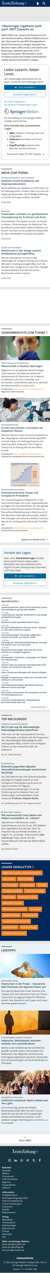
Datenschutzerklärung (12, 1201)
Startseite (6, 1170)
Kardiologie (9, 897)
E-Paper (5, 1231)
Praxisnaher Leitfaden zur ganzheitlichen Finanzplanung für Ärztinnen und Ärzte (24, 215)
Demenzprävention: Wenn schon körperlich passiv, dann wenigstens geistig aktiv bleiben (24, 608)
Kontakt (5, 1209)
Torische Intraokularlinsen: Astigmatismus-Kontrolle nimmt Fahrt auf (21, 701)
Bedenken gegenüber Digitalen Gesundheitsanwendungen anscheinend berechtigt (23, 769)
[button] (48, 3)
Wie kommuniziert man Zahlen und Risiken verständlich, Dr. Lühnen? (21, 817)
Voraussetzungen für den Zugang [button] (25, 154)
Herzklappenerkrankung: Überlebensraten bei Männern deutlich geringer (22, 686)
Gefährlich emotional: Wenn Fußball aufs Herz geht (24, 1102)
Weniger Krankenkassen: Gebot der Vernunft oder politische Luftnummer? (24, 678)
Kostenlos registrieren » (25, 94)
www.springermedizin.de (13, 1244)
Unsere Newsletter (16, 867)
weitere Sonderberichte (35, 539)
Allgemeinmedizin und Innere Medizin (22, 872)
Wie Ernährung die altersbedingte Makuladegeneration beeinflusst (20, 729)
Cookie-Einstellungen (11, 1204)
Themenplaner (8, 1222)
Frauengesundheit (12, 891)
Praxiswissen (8, 1176)
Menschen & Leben (12, 903)
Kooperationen (9, 1185)
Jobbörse (6, 1188)
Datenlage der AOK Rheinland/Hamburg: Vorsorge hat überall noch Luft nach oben (24, 643)
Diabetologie (27, 884)
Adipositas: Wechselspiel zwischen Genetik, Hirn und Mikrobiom (21, 1042)
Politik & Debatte (10, 1179)
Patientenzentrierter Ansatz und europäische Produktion (19, 494)
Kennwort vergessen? (15, 101)
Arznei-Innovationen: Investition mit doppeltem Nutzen (22, 429)
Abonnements (8, 1228)
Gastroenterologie (34, 891)
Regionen (6, 1182)
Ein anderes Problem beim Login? (21, 104)
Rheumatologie (28, 927)
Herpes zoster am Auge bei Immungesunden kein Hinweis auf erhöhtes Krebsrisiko (23, 666)
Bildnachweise (8, 1212)
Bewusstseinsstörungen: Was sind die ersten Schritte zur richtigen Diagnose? (21, 651)
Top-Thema (9, 879)
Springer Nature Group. (26, 1265)
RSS (3, 1237)
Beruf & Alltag (25, 879)
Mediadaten (7, 1219)
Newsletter (7, 1234)
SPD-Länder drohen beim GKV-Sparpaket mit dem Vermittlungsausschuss (24, 693)
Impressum (7, 1206)
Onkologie (35, 909)
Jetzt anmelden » (25, 87)
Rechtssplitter (10, 927)
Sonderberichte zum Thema (23, 332)
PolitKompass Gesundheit (16, 921)
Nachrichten (9, 601)
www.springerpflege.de (12, 1247)
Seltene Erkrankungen (14, 933)
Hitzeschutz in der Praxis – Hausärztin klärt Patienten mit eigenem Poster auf (23, 985)
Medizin (5, 1173)
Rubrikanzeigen (9, 1225)
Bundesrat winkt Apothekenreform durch (20, 622)
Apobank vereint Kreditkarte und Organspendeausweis (20, 182)
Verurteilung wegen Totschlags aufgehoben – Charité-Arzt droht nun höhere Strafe (21, 636)
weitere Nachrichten (40, 707)
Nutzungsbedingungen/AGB (15, 1198)
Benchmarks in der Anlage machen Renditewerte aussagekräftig (21, 252)
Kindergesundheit (28, 897)
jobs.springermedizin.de (13, 1250)
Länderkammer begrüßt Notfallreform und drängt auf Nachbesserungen (24, 616)
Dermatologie (10, 884)
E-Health (42, 884)
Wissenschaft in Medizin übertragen (22, 366)
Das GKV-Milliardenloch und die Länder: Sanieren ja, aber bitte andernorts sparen (23, 628)
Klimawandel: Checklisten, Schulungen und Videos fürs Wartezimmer (24, 658)
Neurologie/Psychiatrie (14, 909)
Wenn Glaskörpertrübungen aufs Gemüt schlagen (23, 672)
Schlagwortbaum (10, 1195)
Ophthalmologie (11, 915)
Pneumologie (30, 915)
